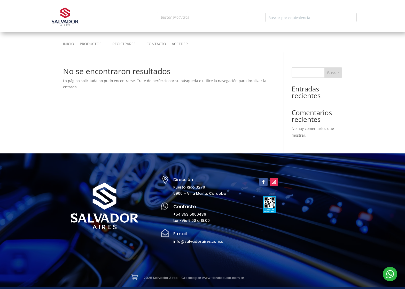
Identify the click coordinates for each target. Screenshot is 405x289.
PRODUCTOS (91, 44)
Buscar (333, 72)
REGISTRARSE (124, 44)
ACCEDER (180, 44)
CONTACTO (156, 44)
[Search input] (307, 17)
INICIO (68, 44)
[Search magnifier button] (352, 17)
